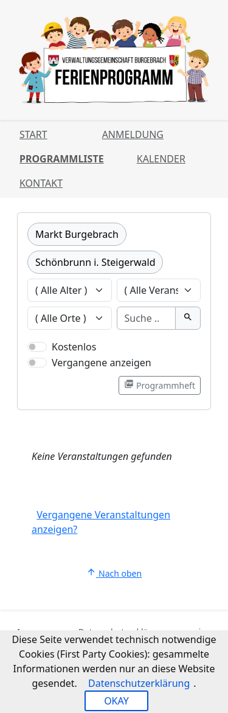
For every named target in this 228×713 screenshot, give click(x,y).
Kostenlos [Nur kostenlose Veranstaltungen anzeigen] (74, 346)
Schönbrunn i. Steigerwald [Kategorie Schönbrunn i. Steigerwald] (95, 262)
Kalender (161, 158)
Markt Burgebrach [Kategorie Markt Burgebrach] (77, 234)
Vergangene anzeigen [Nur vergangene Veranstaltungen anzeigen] (101, 362)
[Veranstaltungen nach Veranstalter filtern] (159, 290)
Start (33, 134)
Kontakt (41, 183)
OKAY (116, 701)
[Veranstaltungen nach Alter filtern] (69, 290)
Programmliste (61, 158)
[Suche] (146, 318)
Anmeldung (133, 134)
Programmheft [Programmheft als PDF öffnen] (159, 385)
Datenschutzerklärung (139, 683)
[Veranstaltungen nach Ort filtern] (69, 318)
